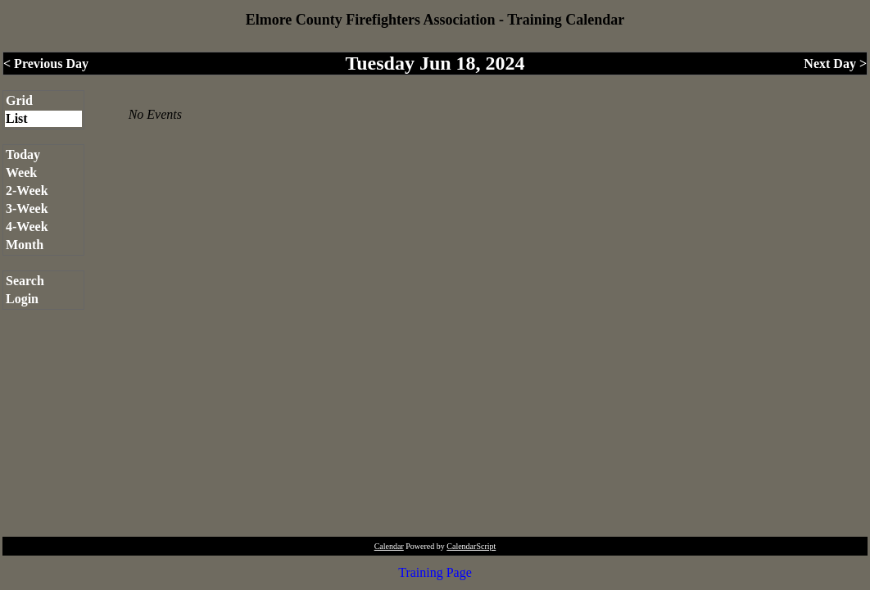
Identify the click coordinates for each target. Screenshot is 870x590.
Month (24, 245)
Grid (19, 100)
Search (25, 281)
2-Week (27, 190)
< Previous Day (45, 63)
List (17, 118)
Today (23, 154)
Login (22, 299)
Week (21, 172)
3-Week (27, 209)
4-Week (27, 227)
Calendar (389, 546)
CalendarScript (471, 546)
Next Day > (835, 63)
